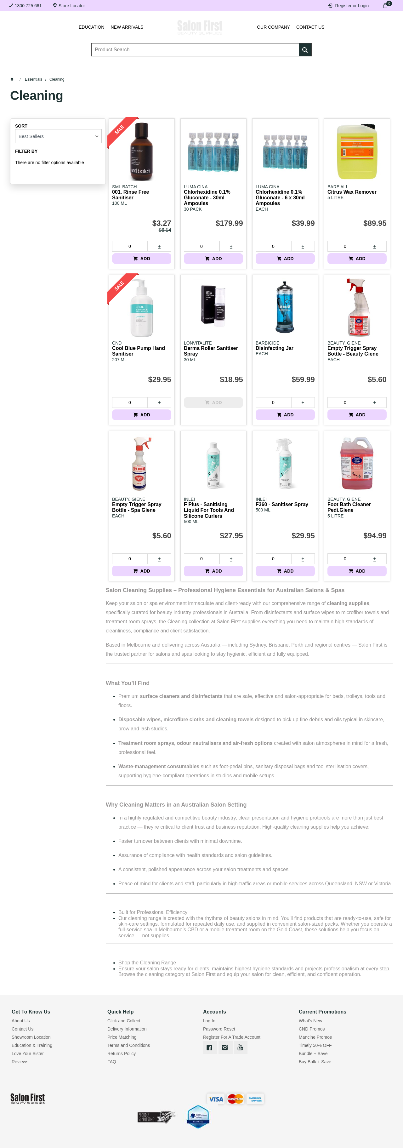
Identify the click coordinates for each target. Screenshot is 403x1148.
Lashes (36, 69)
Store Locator (72, 5)
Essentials (123, 69)
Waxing (249, 69)
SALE (201, 85)
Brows (77, 69)
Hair (286, 69)
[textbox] (195, 51)
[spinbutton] (129, 246)
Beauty (324, 69)
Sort (21, 126)
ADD (144, 258)
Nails (167, 69)
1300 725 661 (28, 5)
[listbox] (58, 136)
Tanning (206, 69)
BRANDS (366, 69)
